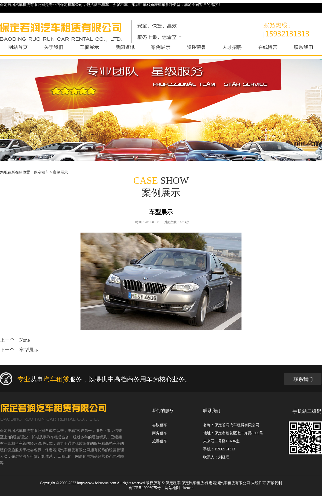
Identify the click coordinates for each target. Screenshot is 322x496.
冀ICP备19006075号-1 (146, 488)
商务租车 (159, 433)
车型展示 (29, 349)
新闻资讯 (125, 47)
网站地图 (172, 488)
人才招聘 (232, 47)
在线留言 (267, 47)
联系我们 (303, 47)
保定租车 (41, 172)
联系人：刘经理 (216, 457)
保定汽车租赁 (192, 483)
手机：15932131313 (219, 449)
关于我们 (53, 47)
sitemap (187, 488)
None (24, 340)
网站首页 (18, 47)
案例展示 (160, 47)
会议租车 (159, 425)
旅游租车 (159, 441)
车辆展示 (89, 47)
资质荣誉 (196, 47)
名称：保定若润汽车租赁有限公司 (231, 425)
